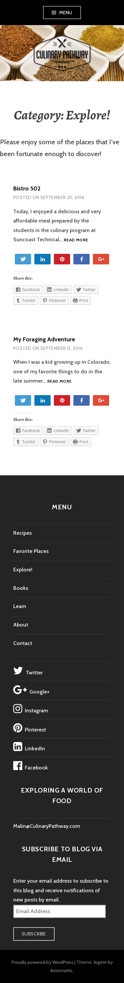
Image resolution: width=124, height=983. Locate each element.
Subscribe (34, 934)
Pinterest (29, 728)
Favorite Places (31, 551)
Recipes (22, 533)
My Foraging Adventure (44, 339)
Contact (22, 643)
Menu (65, 13)
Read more (76, 240)
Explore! (22, 569)
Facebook (30, 766)
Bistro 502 (26, 188)
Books (20, 588)
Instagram (30, 708)
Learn (19, 606)
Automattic (61, 970)
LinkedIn (29, 746)
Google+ (31, 690)
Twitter (28, 670)
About (20, 625)
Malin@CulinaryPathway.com (46, 826)
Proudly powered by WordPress (42, 962)
